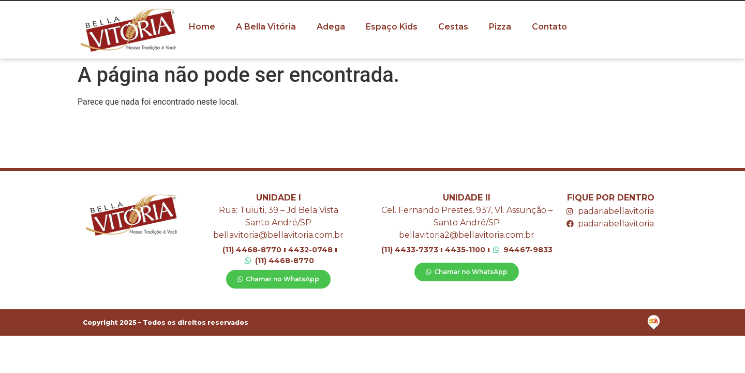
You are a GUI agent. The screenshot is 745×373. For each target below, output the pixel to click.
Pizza (500, 27)
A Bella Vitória (266, 27)
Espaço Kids (392, 27)
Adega (331, 27)
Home (202, 27)
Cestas (453, 27)
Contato (549, 27)
